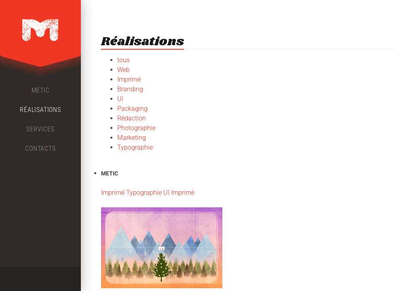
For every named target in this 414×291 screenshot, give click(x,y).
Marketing (131, 137)
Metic (41, 90)
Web (123, 70)
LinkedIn (55, 278)
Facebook (25, 278)
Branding (130, 89)
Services (40, 129)
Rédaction (131, 118)
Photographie (136, 128)
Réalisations (40, 110)
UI (120, 99)
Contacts (40, 148)
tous (123, 60)
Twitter (40, 278)
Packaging (132, 108)
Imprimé (129, 79)
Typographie (135, 147)
